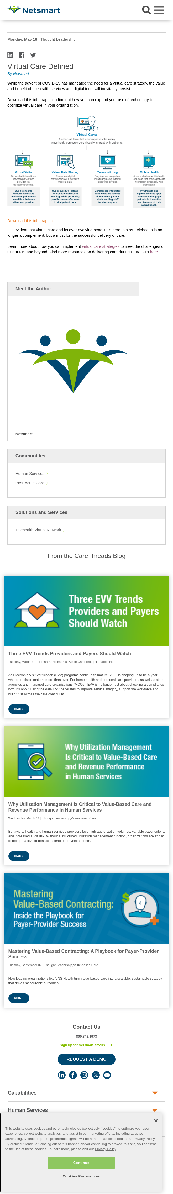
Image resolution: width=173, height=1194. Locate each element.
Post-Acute (21, 1127)
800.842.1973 (86, 1036)
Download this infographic (30, 220)
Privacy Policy (144, 1154)
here (154, 252)
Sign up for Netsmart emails (82, 1045)
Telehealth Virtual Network (38, 530)
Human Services (29, 473)
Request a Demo (86, 1059)
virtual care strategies (100, 246)
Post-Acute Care (29, 483)
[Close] (156, 1136)
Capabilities (22, 1093)
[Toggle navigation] (159, 10)
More (19, 709)
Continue (81, 1178)
